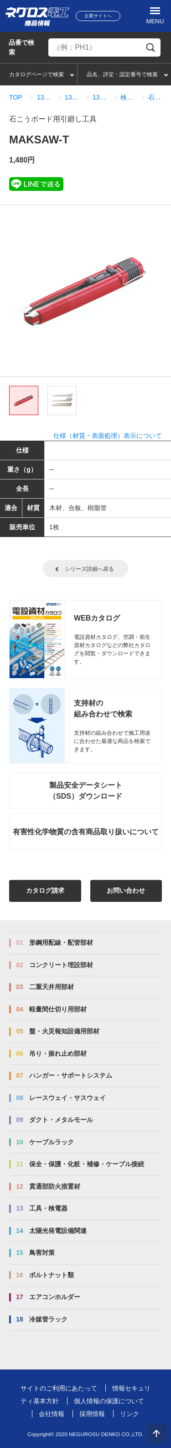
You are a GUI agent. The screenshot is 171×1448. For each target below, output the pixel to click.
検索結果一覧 (128, 97)
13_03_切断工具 (73, 97)
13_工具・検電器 (45, 97)
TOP (15, 97)
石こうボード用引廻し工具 (156, 97)
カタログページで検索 (36, 74)
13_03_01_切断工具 (101, 97)
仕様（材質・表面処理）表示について (107, 435)
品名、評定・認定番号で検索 (122, 74)
